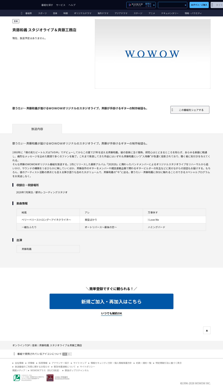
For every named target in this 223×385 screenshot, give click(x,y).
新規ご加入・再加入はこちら (111, 301)
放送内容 (37, 129)
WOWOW (23, 5)
